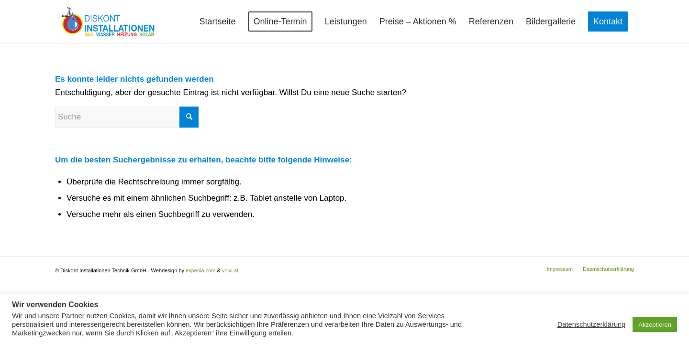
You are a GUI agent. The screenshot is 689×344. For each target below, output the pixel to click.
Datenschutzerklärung (591, 324)
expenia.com (200, 270)
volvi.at (230, 270)
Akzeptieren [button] (654, 324)
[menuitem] (217, 21)
